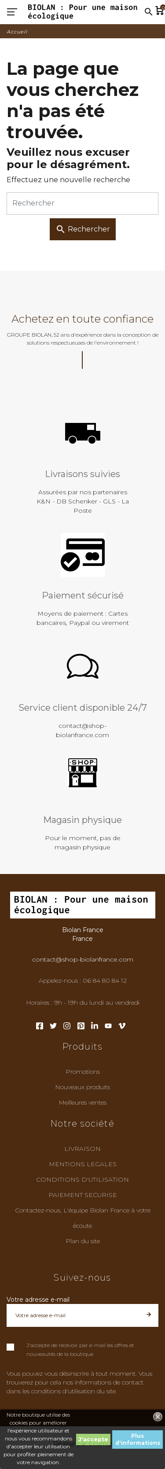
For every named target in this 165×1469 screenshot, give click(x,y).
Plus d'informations (137, 1439)
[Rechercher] (82, 203)
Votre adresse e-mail (38, 1300)
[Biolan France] (84, 12)
